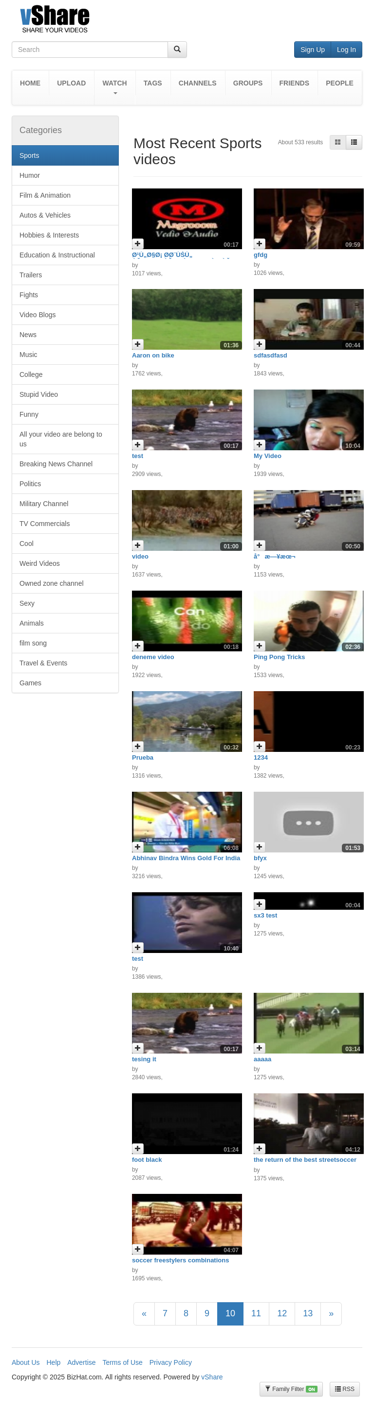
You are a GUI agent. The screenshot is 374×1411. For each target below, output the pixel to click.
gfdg (260, 254)
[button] (114, 87)
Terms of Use (122, 1362)
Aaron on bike (153, 355)
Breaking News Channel (56, 464)
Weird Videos (39, 563)
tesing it (144, 1059)
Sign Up (312, 49)
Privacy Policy (171, 1362)
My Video (267, 455)
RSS (345, 1389)
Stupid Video (38, 394)
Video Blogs (37, 315)
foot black (147, 1159)
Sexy (27, 603)
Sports (29, 155)
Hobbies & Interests (49, 235)
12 (282, 1313)
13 (308, 1313)
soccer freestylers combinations (180, 1260)
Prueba (142, 757)
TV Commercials (44, 523)
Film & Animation (45, 195)
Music (28, 354)
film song (33, 643)
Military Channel (43, 504)
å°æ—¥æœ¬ (275, 556)
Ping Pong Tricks (279, 657)
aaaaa (262, 1059)
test (137, 455)
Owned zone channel (51, 583)
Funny (28, 414)
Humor (29, 175)
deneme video (153, 657)
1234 (261, 757)
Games (30, 683)
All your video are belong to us (60, 439)
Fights (28, 295)
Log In (346, 49)
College (30, 374)
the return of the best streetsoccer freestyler (305, 1163)
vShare (212, 1377)
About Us (26, 1362)
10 (230, 1313)
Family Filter (291, 1389)
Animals (31, 623)
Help (53, 1362)
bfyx (260, 858)
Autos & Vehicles (45, 215)
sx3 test (265, 915)
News (28, 335)
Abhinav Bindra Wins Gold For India (186, 858)
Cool (26, 543)
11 (256, 1313)
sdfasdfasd (270, 355)
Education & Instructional (57, 255)
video (140, 556)
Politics (30, 484)
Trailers (30, 275)
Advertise (81, 1362)
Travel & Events (43, 663)
